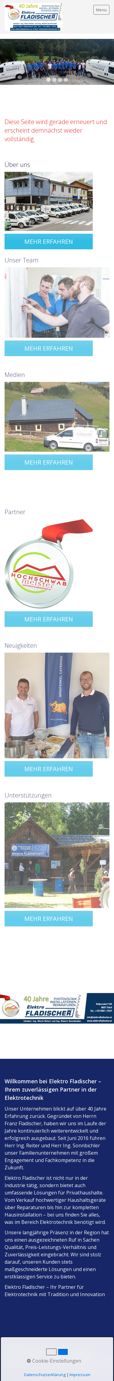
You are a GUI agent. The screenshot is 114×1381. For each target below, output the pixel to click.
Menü (101, 10)
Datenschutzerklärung (70, 1352)
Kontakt (13, 1359)
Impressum (32, 1352)
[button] (49, 240)
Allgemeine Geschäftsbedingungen (60, 1359)
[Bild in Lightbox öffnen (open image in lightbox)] (49, 200)
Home (11, 1352)
